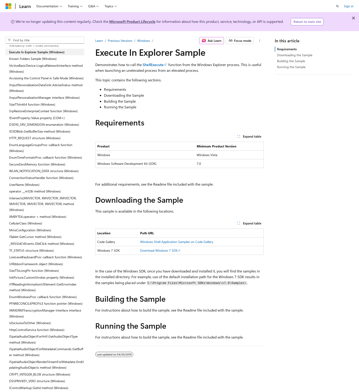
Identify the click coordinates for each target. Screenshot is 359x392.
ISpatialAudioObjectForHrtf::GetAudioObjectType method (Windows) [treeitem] (43, 339)
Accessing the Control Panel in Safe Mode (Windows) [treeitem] (46, 78)
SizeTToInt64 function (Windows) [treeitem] (32, 104)
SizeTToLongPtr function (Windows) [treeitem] (34, 270)
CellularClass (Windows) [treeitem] (25, 223)
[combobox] (44, 40)
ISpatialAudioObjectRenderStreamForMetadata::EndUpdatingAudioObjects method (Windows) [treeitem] (46, 365)
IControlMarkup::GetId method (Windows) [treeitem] (38, 388)
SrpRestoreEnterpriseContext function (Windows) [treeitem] (43, 111)
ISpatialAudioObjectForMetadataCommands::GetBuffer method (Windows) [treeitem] (46, 352)
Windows (143, 40)
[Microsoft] (8, 6)
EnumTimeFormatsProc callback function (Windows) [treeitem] (45, 157)
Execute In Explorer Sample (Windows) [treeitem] (37, 52)
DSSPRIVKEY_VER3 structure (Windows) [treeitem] (37, 381)
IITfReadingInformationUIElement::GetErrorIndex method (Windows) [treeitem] (42, 287)
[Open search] (337, 6)
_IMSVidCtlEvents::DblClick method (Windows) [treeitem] (41, 243)
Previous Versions (120, 40)
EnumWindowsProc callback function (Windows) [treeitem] (43, 297)
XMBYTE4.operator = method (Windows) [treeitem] (37, 216)
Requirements (287, 49)
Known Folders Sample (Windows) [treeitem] (33, 58)
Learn (99, 40)
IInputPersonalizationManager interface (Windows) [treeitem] (44, 97)
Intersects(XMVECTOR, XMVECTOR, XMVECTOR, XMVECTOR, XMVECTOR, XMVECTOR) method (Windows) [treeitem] (42, 204)
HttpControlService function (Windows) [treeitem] (36, 330)
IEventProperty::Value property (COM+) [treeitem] (37, 118)
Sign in (349, 6)
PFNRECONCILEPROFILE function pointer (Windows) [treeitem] (45, 303)
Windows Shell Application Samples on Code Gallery (176, 242)
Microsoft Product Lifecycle (132, 21)
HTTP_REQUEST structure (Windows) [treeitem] (34, 138)
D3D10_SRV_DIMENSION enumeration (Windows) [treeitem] (44, 124)
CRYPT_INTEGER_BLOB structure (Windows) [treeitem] (39, 374)
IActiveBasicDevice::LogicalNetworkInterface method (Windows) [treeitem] (46, 68)
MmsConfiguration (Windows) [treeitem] (30, 230)
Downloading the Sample (294, 55)
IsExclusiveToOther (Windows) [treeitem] (30, 323)
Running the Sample (291, 67)
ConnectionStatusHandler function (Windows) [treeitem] (41, 178)
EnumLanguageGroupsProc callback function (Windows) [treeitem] (40, 148)
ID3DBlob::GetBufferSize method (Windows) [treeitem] (39, 131)
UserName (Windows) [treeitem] (24, 184)
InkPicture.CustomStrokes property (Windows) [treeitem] (41, 277)
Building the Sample (291, 61)
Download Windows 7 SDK (159, 250)
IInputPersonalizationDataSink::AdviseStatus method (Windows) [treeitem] (45, 88)
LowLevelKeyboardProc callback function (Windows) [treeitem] (45, 257)
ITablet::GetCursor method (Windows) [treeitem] (35, 237)
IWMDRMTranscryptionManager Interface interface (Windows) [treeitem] (45, 313)
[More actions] (260, 40)
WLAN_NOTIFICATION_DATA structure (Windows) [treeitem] (44, 171)
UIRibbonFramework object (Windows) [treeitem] (36, 264)
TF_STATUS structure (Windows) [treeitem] (31, 250)
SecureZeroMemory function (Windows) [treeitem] (37, 164)
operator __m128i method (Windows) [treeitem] (35, 191)
